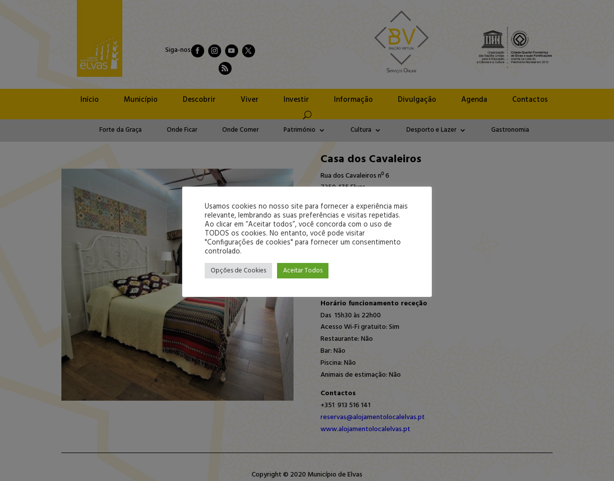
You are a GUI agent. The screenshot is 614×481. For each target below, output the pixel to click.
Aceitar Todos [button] (302, 270)
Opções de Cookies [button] (238, 270)
